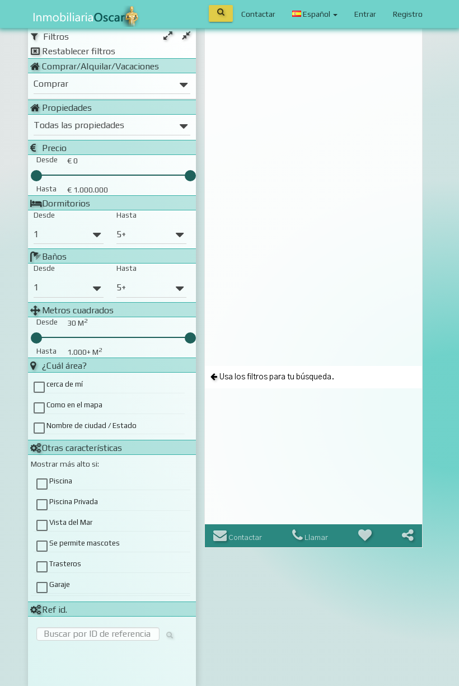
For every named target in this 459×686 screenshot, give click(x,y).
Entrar (365, 14)
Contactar (258, 14)
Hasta (126, 215)
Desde (44, 215)
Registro (408, 14)
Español (315, 14)
